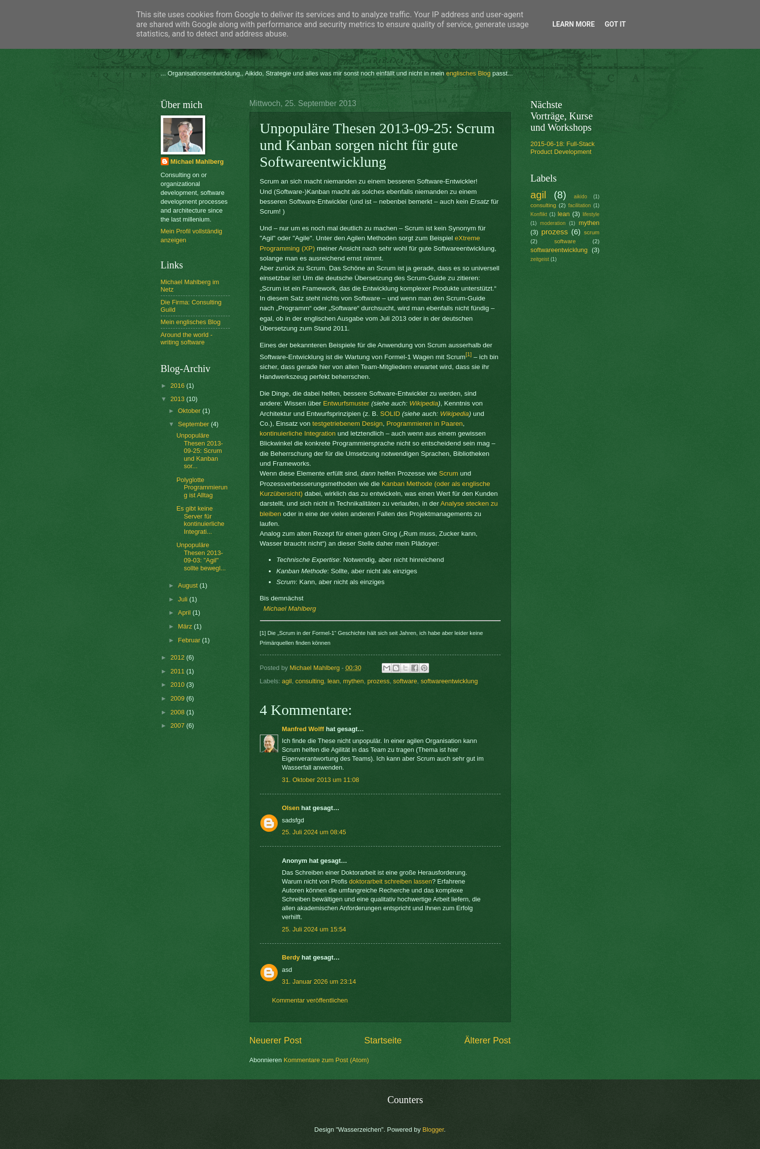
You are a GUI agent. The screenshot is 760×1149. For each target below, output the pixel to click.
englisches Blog (468, 73)
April (185, 612)
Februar (190, 640)
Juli (183, 599)
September (194, 424)
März (186, 626)
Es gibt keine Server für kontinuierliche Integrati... (200, 520)
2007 (178, 725)
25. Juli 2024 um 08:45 (314, 832)
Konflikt (539, 214)
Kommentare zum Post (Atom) (326, 1060)
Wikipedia (423, 403)
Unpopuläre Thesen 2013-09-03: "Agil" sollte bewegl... (201, 556)
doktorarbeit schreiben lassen (390, 881)
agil (287, 681)
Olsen (291, 808)
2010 (178, 684)
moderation (553, 223)
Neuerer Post (276, 1040)
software (405, 681)
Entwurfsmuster (346, 403)
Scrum (448, 473)
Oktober (190, 410)
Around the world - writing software (187, 338)
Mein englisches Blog (191, 322)
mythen (353, 681)
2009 (178, 698)
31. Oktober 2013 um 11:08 (321, 779)
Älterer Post (487, 1040)
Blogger (433, 1129)
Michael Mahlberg (289, 608)
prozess (378, 681)
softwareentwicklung (449, 681)
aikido (580, 196)
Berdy (291, 957)
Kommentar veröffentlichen (310, 1000)
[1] (469, 354)
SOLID (390, 413)
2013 (178, 399)
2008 (178, 712)
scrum (592, 232)
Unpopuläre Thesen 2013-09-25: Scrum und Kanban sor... (200, 451)
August (189, 585)
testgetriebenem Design (347, 423)
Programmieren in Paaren (424, 423)
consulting (309, 681)
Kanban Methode (407, 483)
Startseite (382, 1040)
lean (333, 681)
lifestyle (590, 214)
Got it (615, 24)
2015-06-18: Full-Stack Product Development (563, 147)
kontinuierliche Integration (298, 433)
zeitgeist (540, 259)
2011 (178, 671)
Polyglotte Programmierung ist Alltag (202, 487)
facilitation (579, 205)
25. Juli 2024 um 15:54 (314, 929)
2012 (178, 657)
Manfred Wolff (303, 729)
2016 (178, 385)
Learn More (573, 24)
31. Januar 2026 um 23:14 (319, 981)
